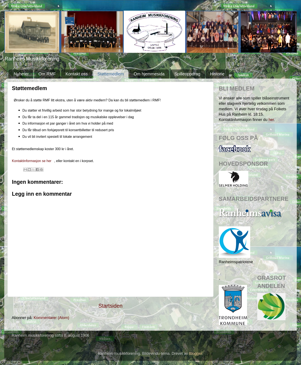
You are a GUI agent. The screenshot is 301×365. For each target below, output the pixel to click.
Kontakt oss (76, 74)
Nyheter (21, 74)
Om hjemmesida (149, 74)
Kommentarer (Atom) (51, 318)
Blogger (195, 353)
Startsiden (110, 306)
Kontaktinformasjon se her (32, 161)
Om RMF (47, 74)
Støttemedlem (111, 74)
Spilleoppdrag (187, 74)
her (271, 120)
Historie (217, 74)
